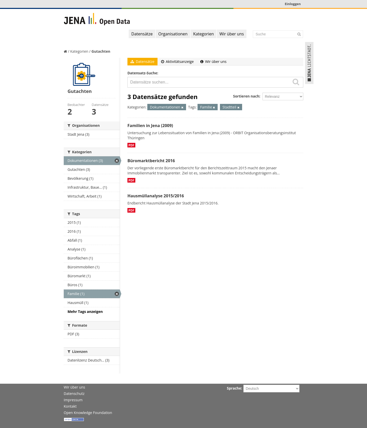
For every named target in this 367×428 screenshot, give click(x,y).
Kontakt (70, 406)
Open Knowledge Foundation (88, 412)
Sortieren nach (246, 96)
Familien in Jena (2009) (150, 125)
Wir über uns (231, 34)
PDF (131, 145)
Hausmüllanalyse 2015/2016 (155, 196)
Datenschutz (74, 393)
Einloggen (293, 4)
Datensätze (142, 34)
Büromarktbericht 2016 (151, 160)
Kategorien (203, 34)
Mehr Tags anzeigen (85, 311)
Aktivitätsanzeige (177, 61)
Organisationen (173, 34)
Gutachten (100, 51)
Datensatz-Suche (142, 73)
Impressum (73, 399)
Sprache (234, 388)
